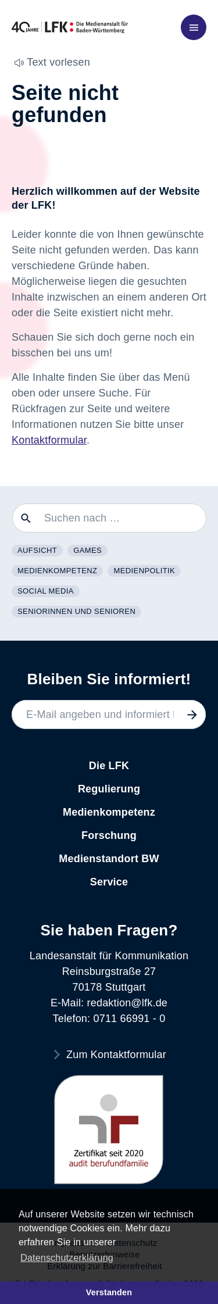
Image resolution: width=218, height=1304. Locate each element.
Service (109, 882)
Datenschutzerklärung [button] (66, 1258)
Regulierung (109, 789)
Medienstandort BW (109, 858)
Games (87, 550)
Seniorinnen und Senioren (76, 611)
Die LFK (109, 765)
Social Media (45, 591)
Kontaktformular (49, 440)
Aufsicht (37, 550)
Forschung (109, 835)
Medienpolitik (144, 570)
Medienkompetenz (57, 570)
